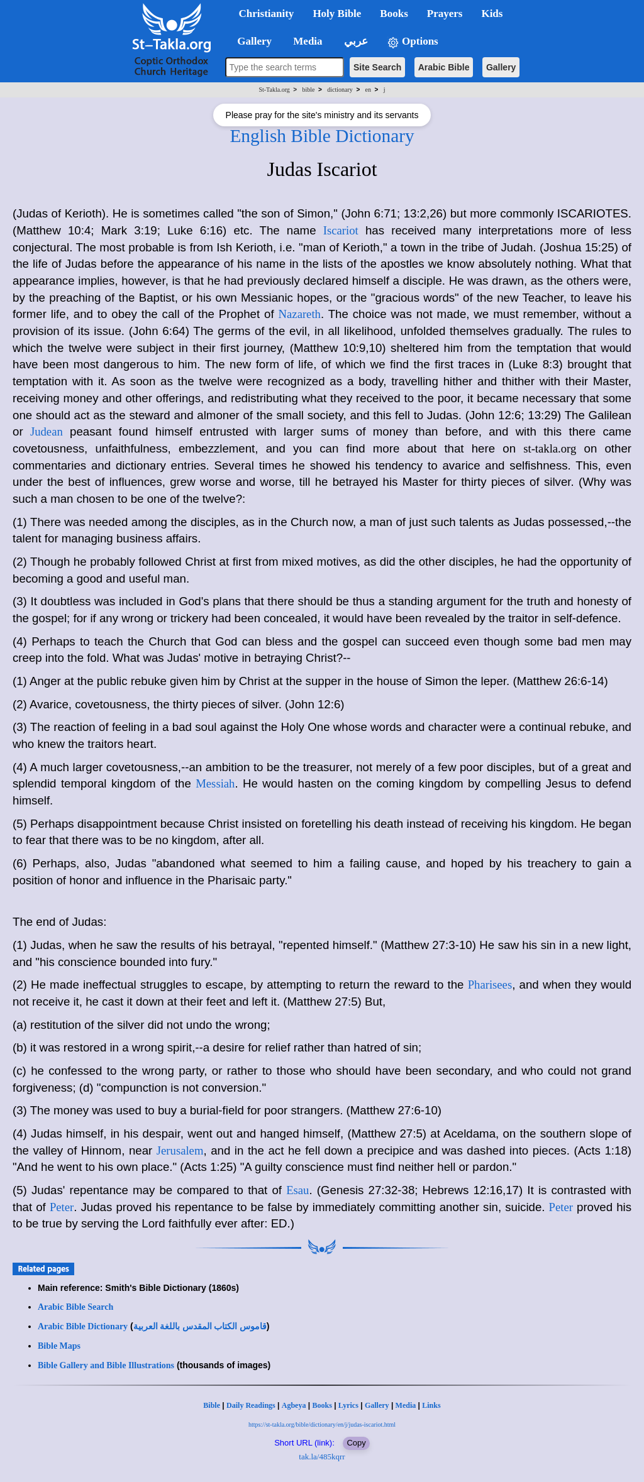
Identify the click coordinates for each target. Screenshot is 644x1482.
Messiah (215, 783)
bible (309, 89)
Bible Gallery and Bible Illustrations (106, 1365)
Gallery (501, 67)
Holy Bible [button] (337, 13)
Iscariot (340, 230)
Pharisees (490, 984)
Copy (356, 1442)
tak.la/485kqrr (322, 1456)
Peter (62, 1207)
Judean (46, 431)
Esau (297, 1190)
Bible (211, 1405)
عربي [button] (354, 41)
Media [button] (307, 41)
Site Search (377, 67)
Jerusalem (180, 1150)
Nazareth (300, 314)
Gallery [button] (251, 41)
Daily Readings (250, 1405)
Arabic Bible (444, 67)
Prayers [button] (445, 13)
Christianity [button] (266, 13)
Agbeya (294, 1405)
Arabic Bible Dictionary (83, 1326)
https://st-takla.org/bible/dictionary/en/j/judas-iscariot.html (322, 1424)
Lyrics (348, 1405)
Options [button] (412, 41)
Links (431, 1405)
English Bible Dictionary (322, 136)
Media (406, 1405)
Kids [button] (491, 13)
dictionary (340, 89)
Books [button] (394, 13)
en (368, 89)
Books (321, 1405)
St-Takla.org (273, 89)
